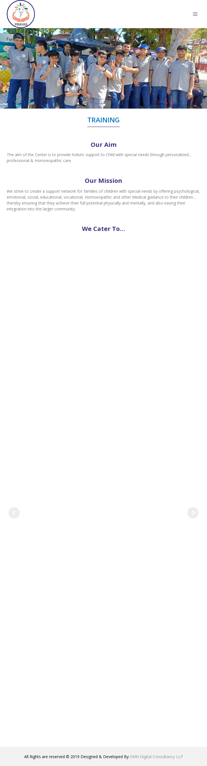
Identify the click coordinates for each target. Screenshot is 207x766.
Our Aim (104, 144)
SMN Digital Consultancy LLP (156, 756)
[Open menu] (195, 14)
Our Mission (103, 180)
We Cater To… (103, 228)
